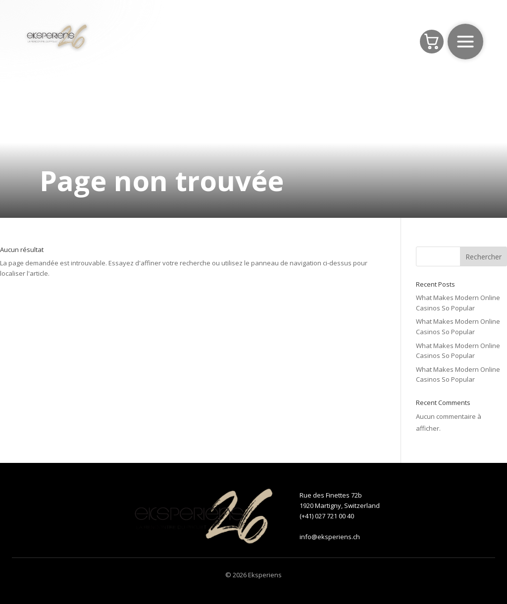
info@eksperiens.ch (330, 536)
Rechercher (483, 256)
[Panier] (432, 41)
